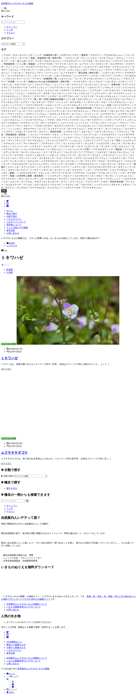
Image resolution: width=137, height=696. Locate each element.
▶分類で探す (7, 476)
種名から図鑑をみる (16, 645)
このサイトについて (16, 222)
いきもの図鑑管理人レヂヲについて (23, 607)
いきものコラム (13, 219)
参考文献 (10, 230)
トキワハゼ (11, 246)
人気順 (9, 272)
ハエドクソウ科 (8, 344)
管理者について (13, 225)
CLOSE (5, 11)
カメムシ (10, 32)
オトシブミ (11, 27)
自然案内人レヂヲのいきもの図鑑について (26, 604)
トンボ (9, 30)
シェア (14, 676)
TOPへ (10, 692)
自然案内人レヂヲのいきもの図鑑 (17, 3)
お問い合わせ (12, 233)
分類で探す (11, 216)
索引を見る (11, 488)
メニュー (11, 689)
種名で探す (11, 213)
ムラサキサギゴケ (14, 452)
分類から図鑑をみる (16, 647)
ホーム (9, 211)
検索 (4, 191)
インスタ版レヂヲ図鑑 (17, 227)
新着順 (9, 269)
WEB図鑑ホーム (14, 642)
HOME (12, 243)
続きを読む (6, 369)
